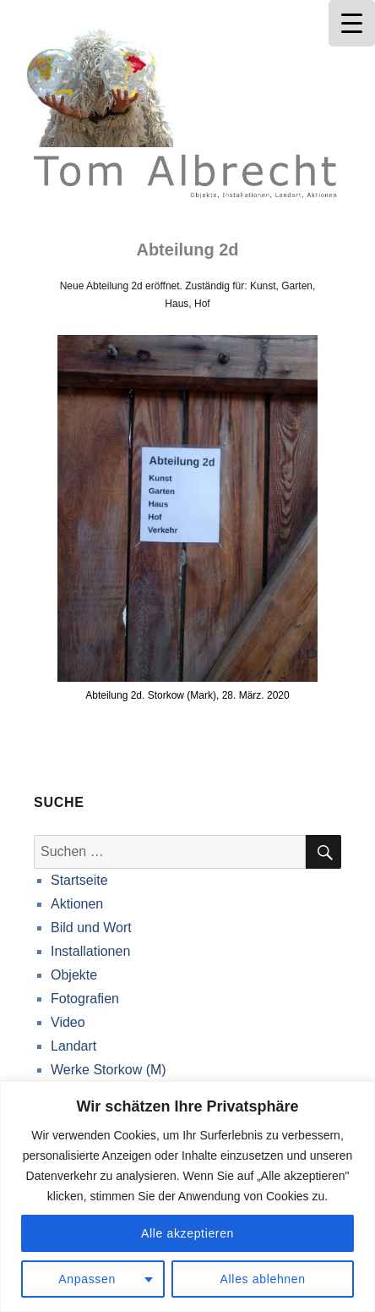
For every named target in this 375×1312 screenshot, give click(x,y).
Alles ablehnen (263, 1279)
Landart (73, 1046)
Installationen (90, 951)
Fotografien (85, 998)
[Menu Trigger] (352, 23)
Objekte (74, 975)
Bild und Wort (91, 927)
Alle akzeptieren (187, 1233)
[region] (187, 1196)
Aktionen (77, 904)
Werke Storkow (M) (108, 1069)
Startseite (79, 880)
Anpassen (87, 1279)
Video (68, 1022)
